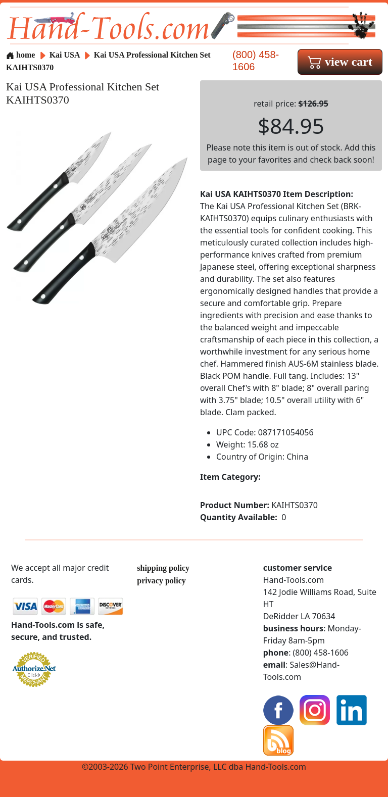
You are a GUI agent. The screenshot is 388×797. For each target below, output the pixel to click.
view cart (340, 62)
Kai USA (66, 55)
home (20, 55)
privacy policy (161, 580)
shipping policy (163, 568)
